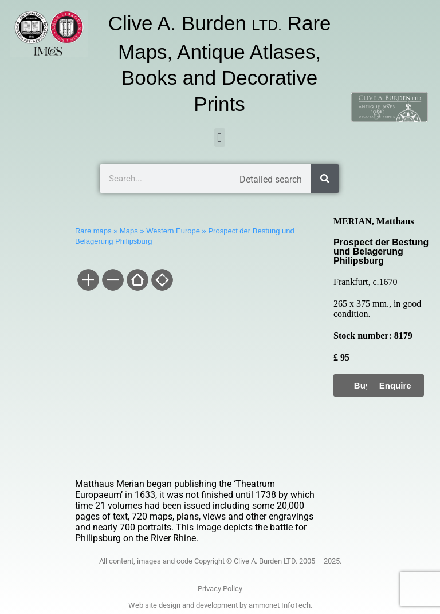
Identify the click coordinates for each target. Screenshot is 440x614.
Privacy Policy (220, 588)
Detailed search (270, 179)
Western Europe (173, 231)
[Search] (325, 178)
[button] (219, 137)
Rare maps (93, 231)
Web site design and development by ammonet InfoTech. (220, 605)
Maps (129, 231)
